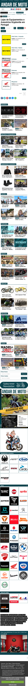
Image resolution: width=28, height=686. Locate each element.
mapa (9, 16)
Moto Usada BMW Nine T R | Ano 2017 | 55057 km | (14, 642)
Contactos (3, 663)
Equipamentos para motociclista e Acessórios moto (14, 616)
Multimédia (4, 224)
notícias (24, 14)
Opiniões (4, 194)
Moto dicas (4, 313)
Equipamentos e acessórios (8, 164)
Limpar (3, 28)
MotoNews (4, 104)
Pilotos (8, 625)
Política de (12, 684)
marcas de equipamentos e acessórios (8, 14)
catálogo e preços (12, 12)
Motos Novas (21, 615)
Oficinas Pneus (10, 620)
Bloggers (3, 625)
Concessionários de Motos (7, 618)
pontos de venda (20, 12)
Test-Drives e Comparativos (8, 134)
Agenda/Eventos (13, 615)
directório (5, 16)
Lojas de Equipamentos (21, 620)
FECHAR (12, 682)
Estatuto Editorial (16, 663)
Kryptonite (20, 28)
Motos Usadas (4, 615)
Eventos (3, 343)
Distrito (3, 31)
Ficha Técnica (9, 663)
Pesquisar (24, 374)
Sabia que (4, 283)
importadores (19, 14)
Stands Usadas (19, 618)
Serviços (13, 625)
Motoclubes (20, 623)
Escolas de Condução (10, 623)
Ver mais (24, 44)
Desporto (4, 253)
